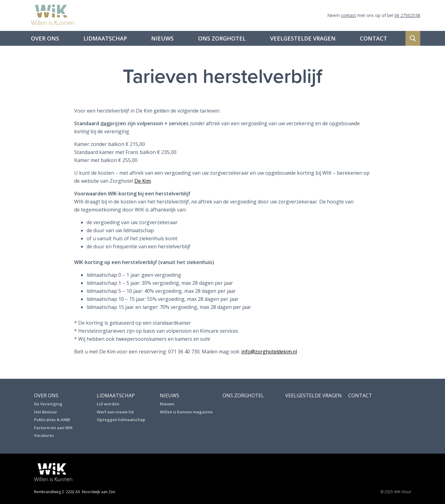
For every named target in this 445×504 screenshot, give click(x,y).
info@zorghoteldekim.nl (269, 351)
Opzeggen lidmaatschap (121, 419)
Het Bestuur (45, 412)
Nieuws (162, 38)
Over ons (45, 38)
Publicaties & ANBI (52, 419)
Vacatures (44, 435)
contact (348, 15)
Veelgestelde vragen (303, 38)
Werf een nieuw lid (115, 412)
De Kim (142, 180)
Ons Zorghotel (222, 38)
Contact (373, 38)
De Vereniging (48, 404)
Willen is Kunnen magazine (186, 412)
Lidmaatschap (105, 38)
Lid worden (108, 404)
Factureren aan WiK (53, 427)
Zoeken (412, 38)
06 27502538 (407, 15)
